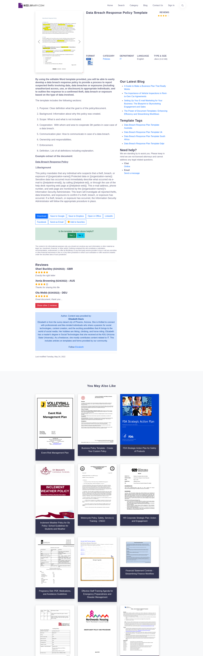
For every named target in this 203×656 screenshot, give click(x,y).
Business (107, 607)
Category (134, 5)
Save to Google (57, 216)
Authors (78, 607)
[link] (20, 626)
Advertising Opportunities (86, 615)
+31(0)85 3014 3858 (169, 601)
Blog (145, 5)
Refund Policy (138, 624)
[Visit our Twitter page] (20, 626)
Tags (105, 615)
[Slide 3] (64, 68)
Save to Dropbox (76, 216)
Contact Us (158, 5)
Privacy (135, 607)
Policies (106, 59)
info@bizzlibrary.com (169, 598)
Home (110, 5)
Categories (108, 603)
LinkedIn (109, 216)
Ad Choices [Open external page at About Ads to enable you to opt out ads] (137, 611)
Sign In (171, 5)
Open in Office (94, 216)
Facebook (41, 222)
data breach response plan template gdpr (144, 143)
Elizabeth (79, 347)
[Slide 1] (54, 68)
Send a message (132, 173)
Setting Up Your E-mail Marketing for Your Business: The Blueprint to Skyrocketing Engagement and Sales (143, 103)
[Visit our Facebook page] (27, 626)
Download (41, 216)
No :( (80, 235)
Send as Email (56, 222)
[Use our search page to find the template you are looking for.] (182, 5)
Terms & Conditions (141, 603)
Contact (78, 611)
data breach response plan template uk (143, 132)
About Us (79, 603)
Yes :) (71, 235)
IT (121, 59)
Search (121, 5)
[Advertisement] (127, 35)
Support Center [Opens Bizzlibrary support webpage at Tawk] (139, 599)
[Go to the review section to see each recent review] (163, 15)
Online (127, 166)
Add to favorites (76, 222)
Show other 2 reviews (47, 305)
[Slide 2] (59, 68)
